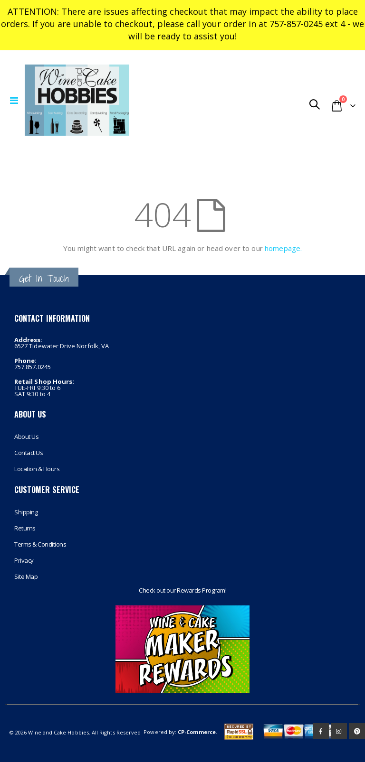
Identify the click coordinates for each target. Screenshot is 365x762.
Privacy (24, 560)
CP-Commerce (197, 731)
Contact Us (28, 452)
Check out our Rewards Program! (182, 590)
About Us (26, 436)
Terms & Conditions (40, 544)
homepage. (283, 248)
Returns (25, 528)
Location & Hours (36, 469)
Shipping (26, 512)
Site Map (26, 576)
